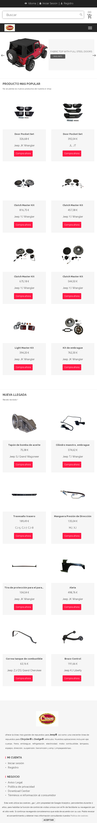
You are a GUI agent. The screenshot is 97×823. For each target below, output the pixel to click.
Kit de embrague (73, 347)
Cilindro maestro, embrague (73, 445)
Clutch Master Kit (24, 205)
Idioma (30, 3)
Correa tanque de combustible (24, 658)
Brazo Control (73, 658)
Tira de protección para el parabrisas (26, 587)
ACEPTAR (49, 820)
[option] (48, 54)
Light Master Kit (24, 347)
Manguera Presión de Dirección (72, 516)
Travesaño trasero (24, 516)
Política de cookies (79, 815)
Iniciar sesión (48, 3)
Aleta (73, 587)
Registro (67, 3)
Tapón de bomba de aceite (24, 445)
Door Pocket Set (24, 134)
